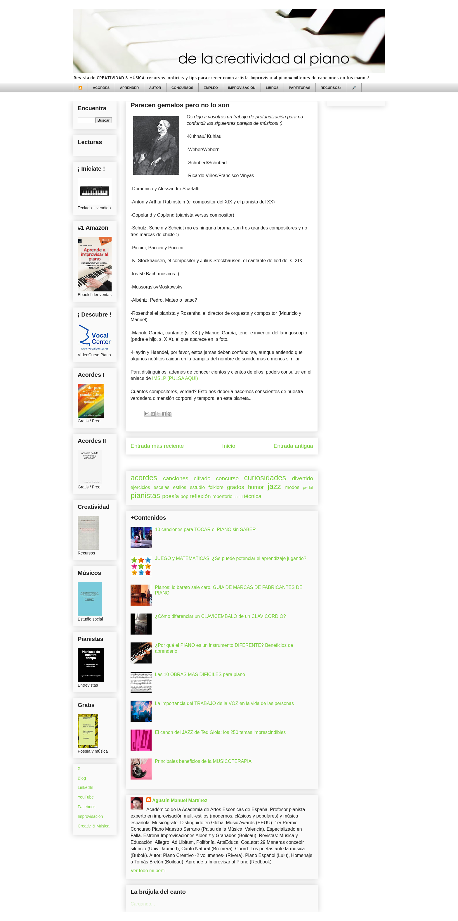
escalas (161, 487)
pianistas (145, 495)
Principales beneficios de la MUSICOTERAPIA (203, 761)
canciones (175, 478)
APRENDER (129, 87)
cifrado (202, 478)
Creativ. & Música (94, 826)
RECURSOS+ (331, 87)
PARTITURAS (299, 87)
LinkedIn (85, 787)
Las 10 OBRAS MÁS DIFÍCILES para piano (200, 674)
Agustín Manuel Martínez (179, 800)
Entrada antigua (293, 446)
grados (235, 487)
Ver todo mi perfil (148, 870)
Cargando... (143, 903)
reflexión (200, 496)
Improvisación (90, 816)
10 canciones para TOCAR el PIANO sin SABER (205, 529)
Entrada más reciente (157, 446)
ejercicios (140, 487)
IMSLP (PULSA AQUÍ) (175, 378)
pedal (308, 487)
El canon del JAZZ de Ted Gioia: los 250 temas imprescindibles (220, 732)
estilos (179, 487)
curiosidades (265, 478)
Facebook (87, 806)
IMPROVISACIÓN (241, 87)
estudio (197, 487)
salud (238, 497)
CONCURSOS (182, 87)
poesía (170, 496)
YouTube (86, 797)
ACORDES (101, 87)
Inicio (228, 446)
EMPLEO (211, 87)
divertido (302, 478)
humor (256, 487)
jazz (274, 486)
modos (292, 487)
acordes (144, 478)
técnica (252, 496)
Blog (82, 778)
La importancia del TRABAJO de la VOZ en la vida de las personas (224, 703)
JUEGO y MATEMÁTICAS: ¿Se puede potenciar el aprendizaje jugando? (230, 558)
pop (184, 496)
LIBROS (272, 87)
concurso (227, 478)
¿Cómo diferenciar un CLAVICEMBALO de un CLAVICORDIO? (220, 616)
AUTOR (155, 87)
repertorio (222, 496)
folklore (215, 487)
